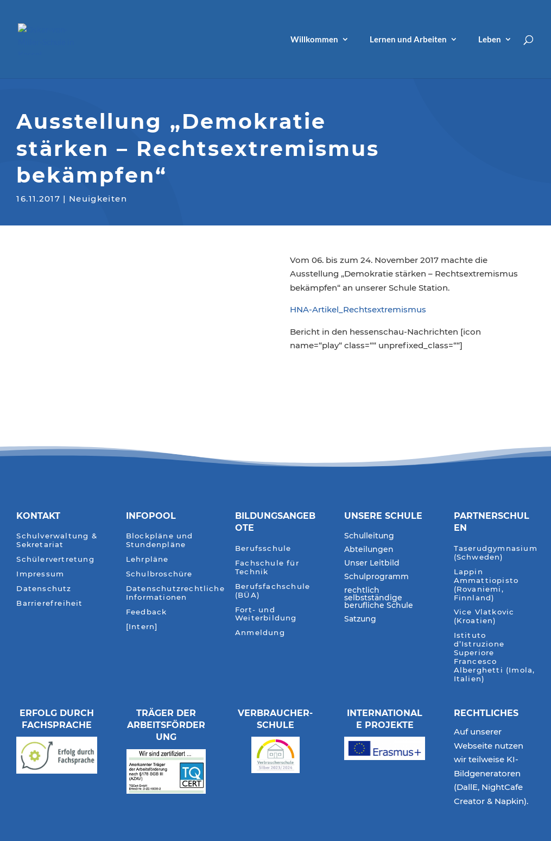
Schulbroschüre (159, 574)
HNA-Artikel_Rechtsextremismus (358, 309)
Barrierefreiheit (49, 603)
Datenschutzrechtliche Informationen (175, 593)
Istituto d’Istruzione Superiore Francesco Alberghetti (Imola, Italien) (494, 657)
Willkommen (314, 39)
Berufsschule (263, 548)
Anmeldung (260, 633)
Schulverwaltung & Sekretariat (56, 540)
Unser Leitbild (372, 563)
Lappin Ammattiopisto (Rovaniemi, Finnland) (486, 585)
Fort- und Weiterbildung (266, 614)
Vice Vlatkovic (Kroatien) (484, 616)
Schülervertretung (55, 559)
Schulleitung (369, 536)
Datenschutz (43, 589)
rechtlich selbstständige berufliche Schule (378, 598)
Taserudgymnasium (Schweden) (495, 552)
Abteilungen (369, 549)
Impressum (40, 574)
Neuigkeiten (98, 197)
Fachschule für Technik (267, 567)
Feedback (146, 612)
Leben (489, 39)
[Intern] (142, 627)
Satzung (360, 619)
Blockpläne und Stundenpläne (159, 540)
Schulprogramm (376, 577)
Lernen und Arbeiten (408, 39)
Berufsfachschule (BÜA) (272, 590)
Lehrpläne (147, 559)
